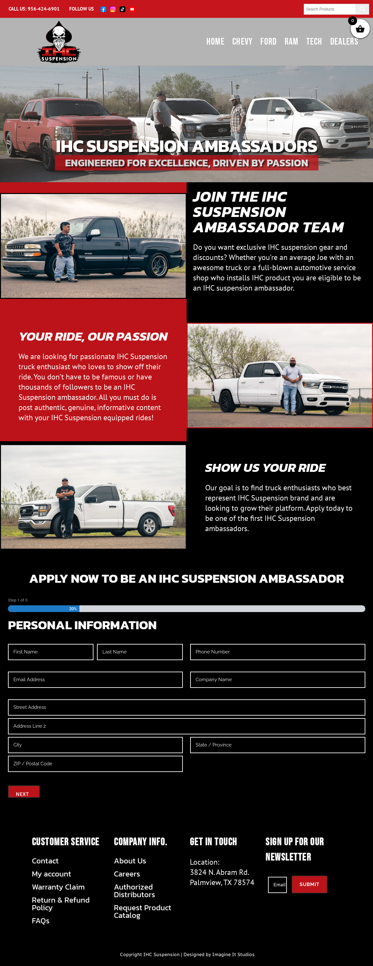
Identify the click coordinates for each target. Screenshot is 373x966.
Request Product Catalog (142, 911)
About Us (130, 861)
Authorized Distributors (134, 890)
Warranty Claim (58, 887)
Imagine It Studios (233, 954)
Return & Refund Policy (61, 904)
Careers (127, 874)
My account (51, 874)
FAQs (40, 921)
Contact (45, 861)
